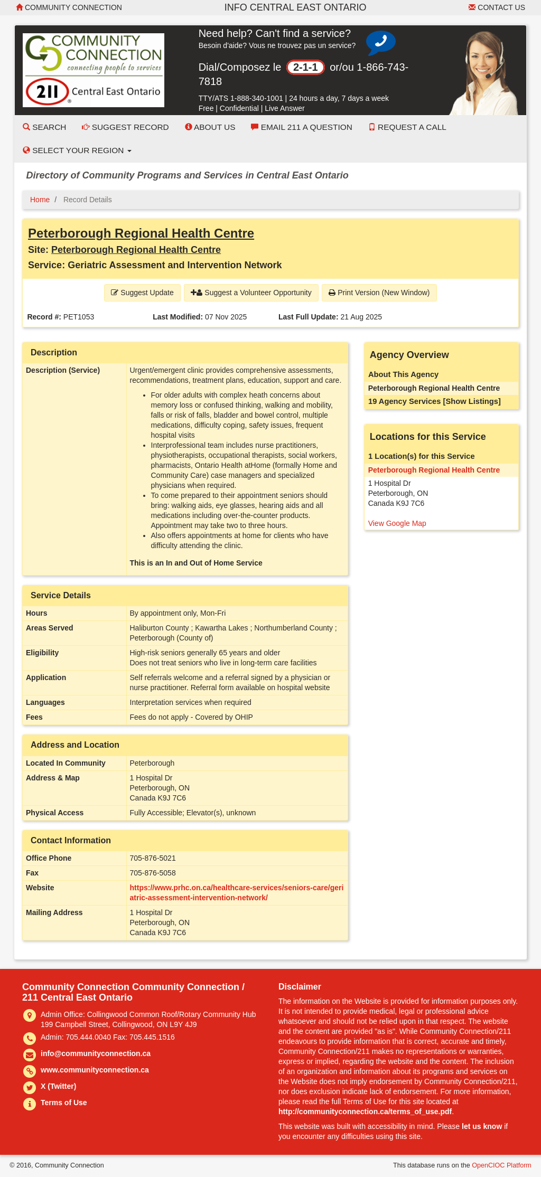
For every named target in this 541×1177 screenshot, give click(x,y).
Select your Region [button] (77, 150)
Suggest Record (125, 127)
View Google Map (397, 523)
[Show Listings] (472, 401)
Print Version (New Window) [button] (379, 292)
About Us (210, 127)
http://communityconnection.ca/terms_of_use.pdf (365, 1111)
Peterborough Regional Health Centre (141, 233)
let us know (482, 1126)
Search (44, 127)
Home (40, 199)
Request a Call (407, 127)
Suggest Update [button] (142, 292)
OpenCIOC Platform (501, 1165)
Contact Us (497, 7)
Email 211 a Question (301, 127)
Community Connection (69, 7)
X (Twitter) (58, 1086)
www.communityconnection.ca (95, 1070)
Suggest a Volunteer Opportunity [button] (251, 292)
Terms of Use (64, 1102)
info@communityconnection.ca (96, 1053)
